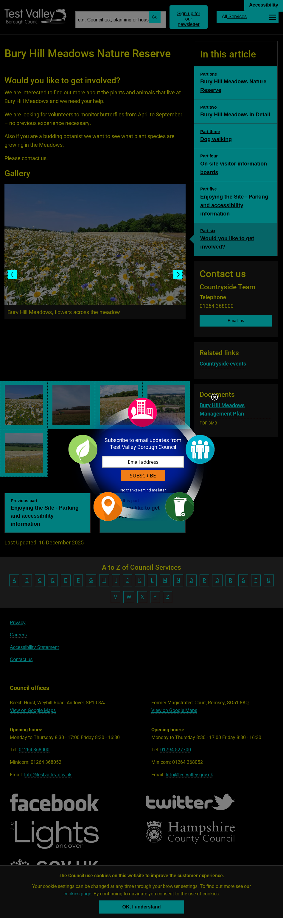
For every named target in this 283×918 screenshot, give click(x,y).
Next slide (178, 274)
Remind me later (152, 490)
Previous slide (12, 274)
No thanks (128, 490)
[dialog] (141, 459)
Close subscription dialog (214, 397)
